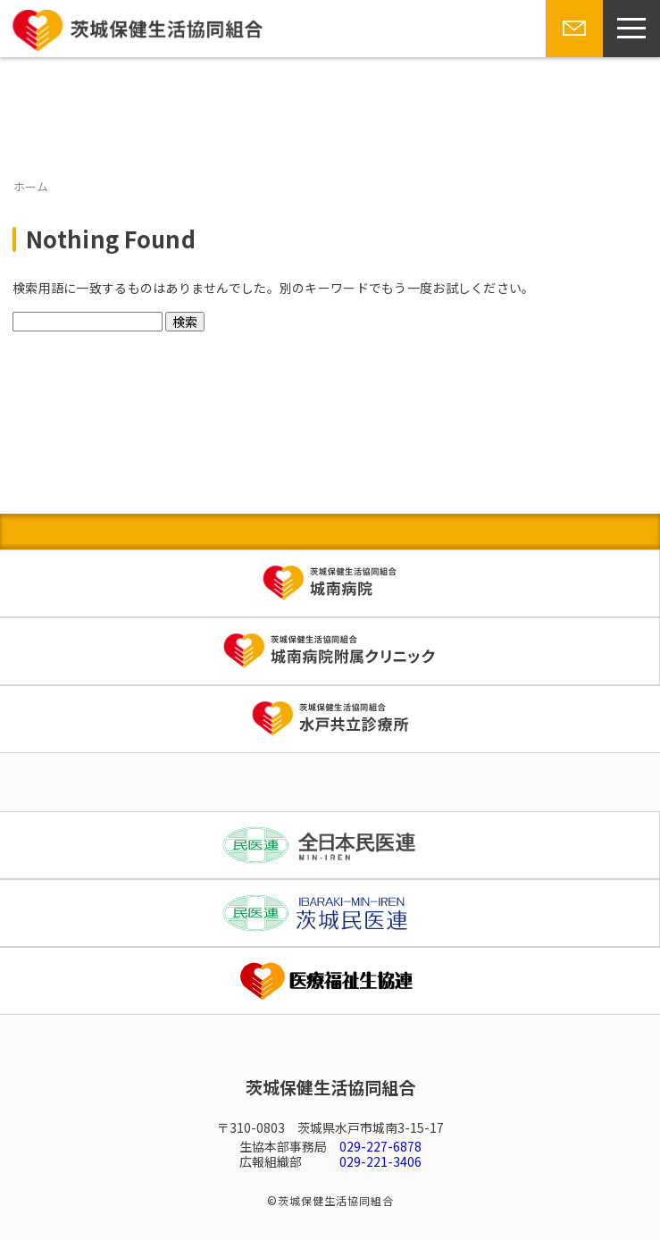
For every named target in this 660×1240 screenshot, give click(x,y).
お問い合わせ (572, 56)
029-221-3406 (380, 1161)
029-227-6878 (380, 1146)
